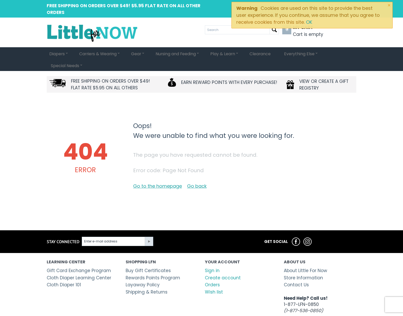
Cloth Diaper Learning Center (79, 266)
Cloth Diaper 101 (64, 273)
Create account (223, 266)
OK (309, 22)
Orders (212, 273)
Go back (197, 174)
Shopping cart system (167, 311)
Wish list (214, 280)
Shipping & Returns (146, 280)
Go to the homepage (157, 174)
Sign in (212, 259)
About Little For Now (305, 259)
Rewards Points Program (153, 266)
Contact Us (296, 273)
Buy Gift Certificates (148, 259)
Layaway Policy (143, 273)
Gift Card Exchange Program (79, 259)
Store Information (303, 266)
